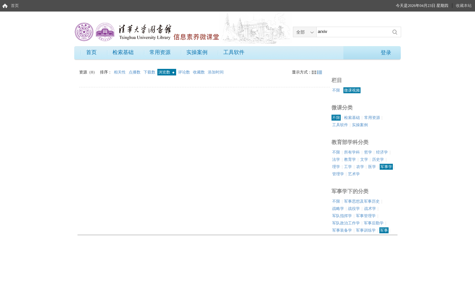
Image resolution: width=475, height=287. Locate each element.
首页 (15, 5)
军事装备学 (342, 230)
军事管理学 (366, 216)
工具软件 (233, 52)
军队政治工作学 (346, 223)
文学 (364, 159)
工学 (348, 166)
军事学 (386, 166)
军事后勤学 (374, 223)
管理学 (338, 174)
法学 (336, 159)
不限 (336, 90)
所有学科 (352, 152)
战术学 (370, 208)
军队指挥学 (342, 216)
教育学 (350, 159)
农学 (360, 166)
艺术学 (354, 174)
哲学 (368, 152)
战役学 (354, 208)
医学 (372, 166)
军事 (384, 230)
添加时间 (216, 72)
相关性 (120, 72)
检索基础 (123, 52)
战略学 (338, 208)
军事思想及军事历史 (362, 201)
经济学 (382, 152)
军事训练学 (366, 230)
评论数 (184, 72)
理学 (336, 166)
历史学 (378, 159)
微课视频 (352, 90)
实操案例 (196, 52)
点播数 (135, 72)
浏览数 (166, 72)
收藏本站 (464, 5)
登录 (386, 52)
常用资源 (160, 52)
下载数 (149, 72)
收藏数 (199, 72)
